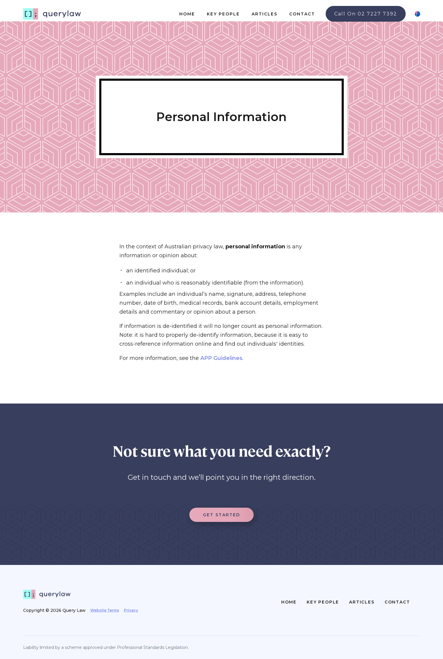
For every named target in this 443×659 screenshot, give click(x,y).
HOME (187, 14)
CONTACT (302, 14)
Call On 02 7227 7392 (365, 14)
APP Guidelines (221, 358)
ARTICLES (264, 14)
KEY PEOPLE (223, 14)
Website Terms (104, 610)
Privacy (131, 610)
